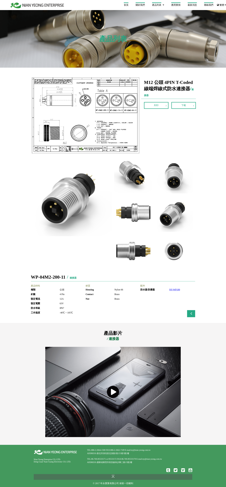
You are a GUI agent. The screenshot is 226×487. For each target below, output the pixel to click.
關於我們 (140, 5)
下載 (187, 105)
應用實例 (175, 5)
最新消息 (192, 5)
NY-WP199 (174, 289)
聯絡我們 (208, 5)
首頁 (126, 5)
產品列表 (156, 5)
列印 (160, 105)
